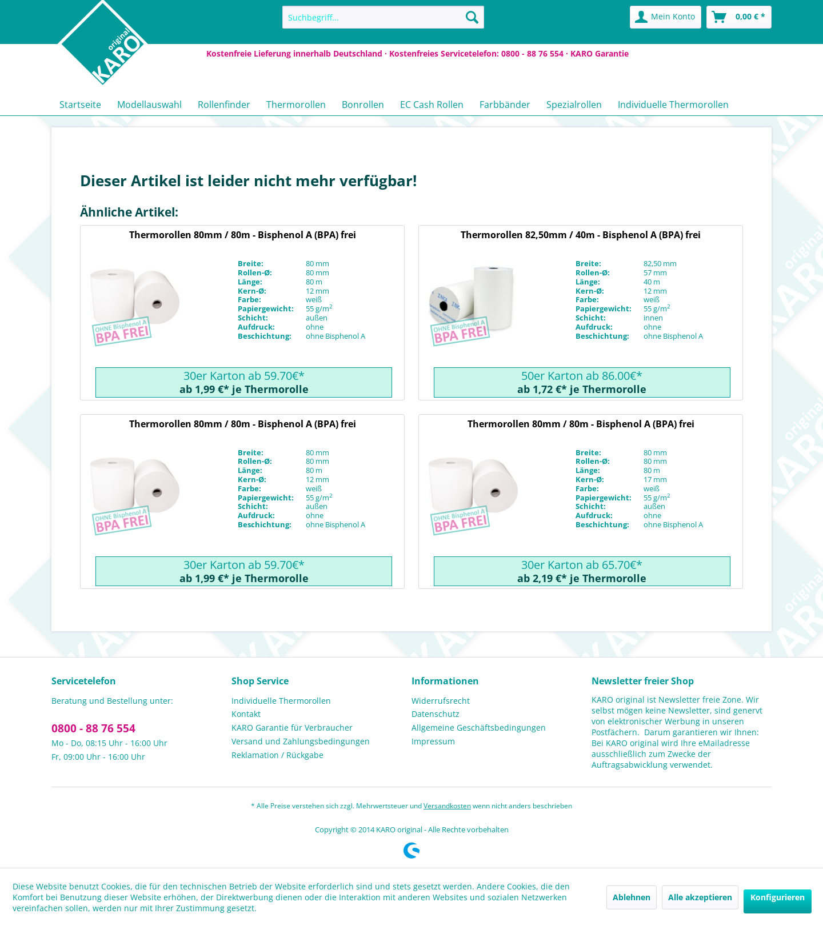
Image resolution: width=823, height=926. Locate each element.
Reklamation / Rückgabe (277, 754)
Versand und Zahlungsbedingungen (300, 741)
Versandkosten (447, 806)
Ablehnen (631, 897)
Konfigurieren (777, 897)
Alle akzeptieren (700, 897)
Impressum (433, 741)
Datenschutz (436, 713)
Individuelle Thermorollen (281, 700)
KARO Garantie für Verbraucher (292, 727)
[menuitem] (383, 17)
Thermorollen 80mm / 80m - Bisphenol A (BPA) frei (242, 235)
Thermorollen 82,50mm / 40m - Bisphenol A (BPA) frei (581, 235)
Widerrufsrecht (441, 700)
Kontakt (246, 713)
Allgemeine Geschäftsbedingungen (479, 727)
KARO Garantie (599, 53)
